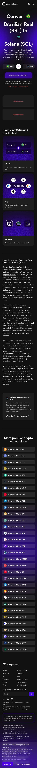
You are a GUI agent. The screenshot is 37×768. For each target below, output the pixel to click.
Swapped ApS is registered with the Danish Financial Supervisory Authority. (15, 732)
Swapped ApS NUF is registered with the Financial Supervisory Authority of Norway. (16, 738)
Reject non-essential (23, 764)
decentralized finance (23, 353)
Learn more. (11, 720)
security (13, 381)
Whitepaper (23, 416)
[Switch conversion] (18, 66)
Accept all (7, 764)
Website (10, 416)
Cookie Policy (21, 759)
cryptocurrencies (9, 275)
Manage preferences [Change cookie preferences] (9, 759)
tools (14, 330)
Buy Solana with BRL (18, 75)
